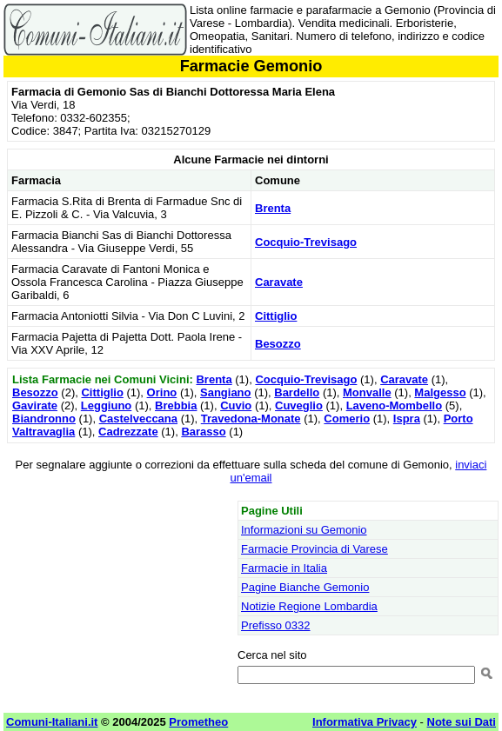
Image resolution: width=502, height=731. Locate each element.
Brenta (273, 208)
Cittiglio (276, 315)
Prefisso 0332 (276, 625)
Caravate (279, 282)
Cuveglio (299, 405)
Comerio (347, 418)
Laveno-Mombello (394, 405)
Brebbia (176, 405)
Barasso (203, 431)
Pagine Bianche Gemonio (305, 587)
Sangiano (225, 392)
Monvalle (367, 392)
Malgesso (439, 392)
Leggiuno (106, 405)
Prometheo (198, 721)
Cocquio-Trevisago (306, 242)
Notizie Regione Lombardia (309, 606)
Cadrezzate (128, 431)
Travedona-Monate (251, 418)
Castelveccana (138, 418)
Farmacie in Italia (284, 568)
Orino (162, 392)
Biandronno (44, 418)
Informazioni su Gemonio (304, 529)
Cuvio (235, 405)
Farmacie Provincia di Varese (314, 548)
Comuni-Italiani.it (51, 721)
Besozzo (278, 343)
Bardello (296, 392)
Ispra (406, 418)
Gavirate (34, 405)
